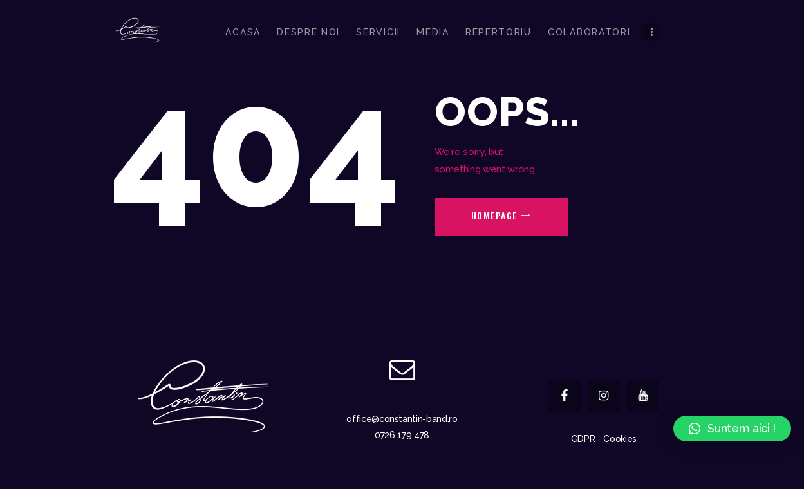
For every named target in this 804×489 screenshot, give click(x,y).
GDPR (583, 439)
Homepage (494, 215)
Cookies (620, 439)
